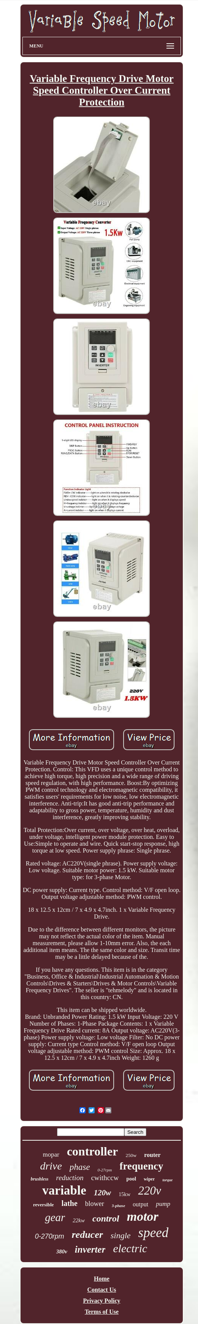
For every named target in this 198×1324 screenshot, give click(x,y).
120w (102, 1192)
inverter (90, 1249)
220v (149, 1190)
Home (101, 1278)
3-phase (118, 1205)
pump (163, 1203)
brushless (40, 1179)
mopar (51, 1154)
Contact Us (101, 1289)
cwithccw (105, 1178)
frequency (141, 1166)
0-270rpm (49, 1236)
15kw (124, 1194)
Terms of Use (102, 1311)
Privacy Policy (101, 1300)
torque (167, 1180)
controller (92, 1151)
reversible (43, 1204)
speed (153, 1232)
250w (130, 1155)
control (105, 1218)
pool (131, 1179)
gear (55, 1217)
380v (61, 1251)
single (121, 1235)
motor (142, 1216)
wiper (149, 1179)
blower (94, 1203)
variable (64, 1190)
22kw (79, 1220)
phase (80, 1167)
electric (130, 1248)
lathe (70, 1203)
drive (51, 1166)
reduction (70, 1178)
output (140, 1204)
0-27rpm (105, 1170)
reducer (87, 1234)
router (152, 1155)
